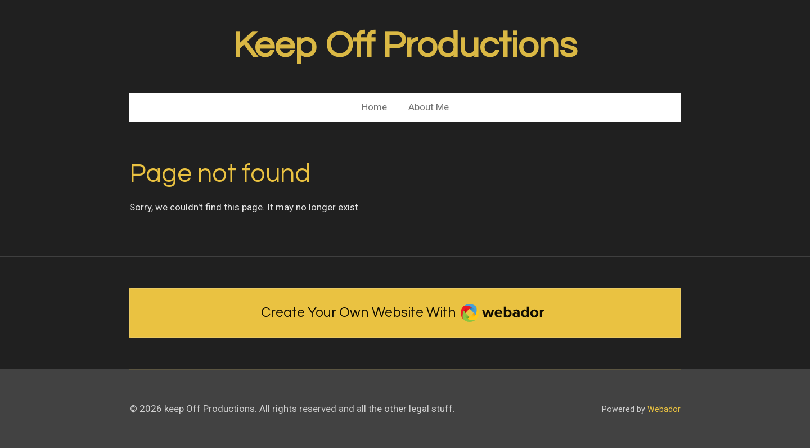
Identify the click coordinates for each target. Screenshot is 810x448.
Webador (664, 409)
